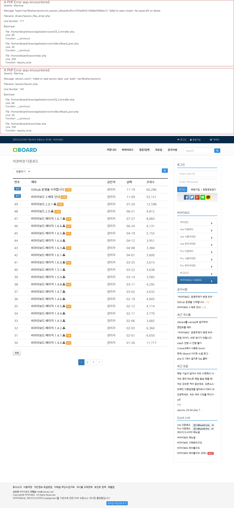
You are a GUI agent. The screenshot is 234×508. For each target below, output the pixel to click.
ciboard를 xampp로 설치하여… (193, 322)
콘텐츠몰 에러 (184, 327)
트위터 (211, 139)
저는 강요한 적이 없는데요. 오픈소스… (196, 383)
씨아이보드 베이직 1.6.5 (46, 233)
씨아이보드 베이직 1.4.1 (46, 335)
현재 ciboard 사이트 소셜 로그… (193, 353)
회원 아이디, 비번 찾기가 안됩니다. (194, 337)
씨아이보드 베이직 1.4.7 (46, 291)
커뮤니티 (111, 149)
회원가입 (197, 139)
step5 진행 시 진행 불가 (189, 343)
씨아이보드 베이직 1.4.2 (46, 328)
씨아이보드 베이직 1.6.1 (46, 255)
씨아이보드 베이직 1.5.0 (46, 277)
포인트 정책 (100, 487)
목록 (17, 353)
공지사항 (172, 149)
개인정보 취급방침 (43, 487)
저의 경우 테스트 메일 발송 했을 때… (195, 378)
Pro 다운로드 (197, 252)
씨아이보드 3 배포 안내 (45, 197)
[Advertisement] (117, 470)
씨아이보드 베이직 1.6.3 (46, 248)
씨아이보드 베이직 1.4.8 (46, 284)
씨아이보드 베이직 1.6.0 (46, 262)
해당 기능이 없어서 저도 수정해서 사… (196, 373)
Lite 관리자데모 (197, 244)
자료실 (158, 149)
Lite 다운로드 (197, 230)
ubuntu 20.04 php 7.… (190, 410)
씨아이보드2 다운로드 (197, 281)
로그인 (183, 139)
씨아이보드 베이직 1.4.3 (46, 320)
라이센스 (197, 223)
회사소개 (17, 487)
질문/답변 (144, 149)
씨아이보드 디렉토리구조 (189, 442)
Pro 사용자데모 (197, 259)
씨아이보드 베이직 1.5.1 (46, 269)
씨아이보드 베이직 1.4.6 (46, 299)
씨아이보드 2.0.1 (42, 204)
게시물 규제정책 (84, 487)
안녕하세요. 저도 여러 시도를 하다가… (196, 394)
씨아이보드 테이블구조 (188, 448)
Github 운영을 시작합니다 (47, 189)
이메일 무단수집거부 (64, 487)
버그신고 (197, 274)
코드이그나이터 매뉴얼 (188, 432)
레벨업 (111, 487)
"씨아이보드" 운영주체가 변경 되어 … (196, 296)
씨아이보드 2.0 (40, 211)
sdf (179, 399)
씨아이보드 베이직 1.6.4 (46, 240)
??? (179, 405)
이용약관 (27, 487)
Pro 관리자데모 (197, 266)
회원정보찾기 (209, 189)
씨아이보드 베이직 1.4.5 (46, 306)
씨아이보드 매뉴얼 (186, 437)
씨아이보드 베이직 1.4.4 (46, 313)
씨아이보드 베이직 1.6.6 (46, 226)
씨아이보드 (128, 149)
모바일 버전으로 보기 (117, 503)
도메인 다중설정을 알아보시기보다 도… (197, 389)
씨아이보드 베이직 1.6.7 (46, 218)
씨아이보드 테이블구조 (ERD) (192, 453)
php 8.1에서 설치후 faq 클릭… (193, 358)
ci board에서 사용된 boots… (192, 348)
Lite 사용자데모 (197, 237)
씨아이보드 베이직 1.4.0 (46, 342)
